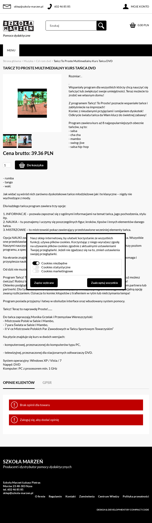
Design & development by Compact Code (123, 509)
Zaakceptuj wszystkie (104, 282)
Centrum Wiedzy (108, 496)
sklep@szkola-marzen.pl (28, 6)
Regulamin (55, 496)
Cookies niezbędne (54, 263)
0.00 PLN (143, 25)
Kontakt (70, 496)
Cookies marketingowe (57, 271)
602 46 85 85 (62, 6)
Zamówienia (87, 496)
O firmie (40, 496)
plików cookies (60, 242)
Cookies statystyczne (55, 267)
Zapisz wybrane (44, 282)
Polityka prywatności (136, 496)
